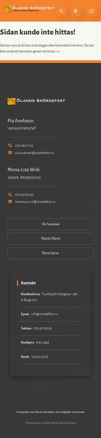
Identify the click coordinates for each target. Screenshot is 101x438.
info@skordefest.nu (44, 314)
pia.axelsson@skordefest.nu (31, 153)
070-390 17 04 (20, 145)
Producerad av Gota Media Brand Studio (50, 422)
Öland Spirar (50, 253)
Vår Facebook (51, 224)
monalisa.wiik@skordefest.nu (31, 202)
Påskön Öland (50, 238)
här (57, 51)
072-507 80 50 (20, 195)
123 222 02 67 (39, 357)
